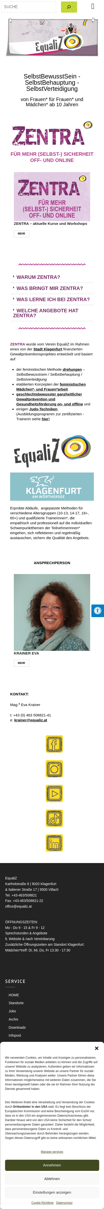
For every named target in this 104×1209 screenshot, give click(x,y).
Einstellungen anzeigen (52, 1192)
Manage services (52, 1152)
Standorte (16, 1003)
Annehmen (52, 1165)
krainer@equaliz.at (30, 720)
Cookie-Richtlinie (42, 1203)
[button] (96, 1048)
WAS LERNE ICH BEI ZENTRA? (53, 299)
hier (45, 419)
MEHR (21, 233)
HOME (14, 995)
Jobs (12, 1011)
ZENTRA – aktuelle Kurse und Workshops (50, 223)
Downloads (17, 1027)
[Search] (69, 7)
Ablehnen (52, 1179)
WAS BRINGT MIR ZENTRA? (50, 288)
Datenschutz (64, 1203)
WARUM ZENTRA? (38, 277)
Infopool (15, 1035)
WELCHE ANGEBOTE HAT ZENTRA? (45, 313)
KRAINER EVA (26, 653)
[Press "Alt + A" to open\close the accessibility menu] (97, 610)
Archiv (13, 1019)
